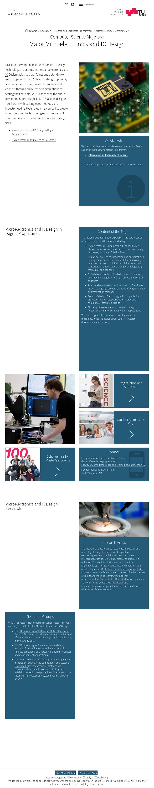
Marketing (101, 777)
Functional (74, 777)
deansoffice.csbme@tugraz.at (97, 461)
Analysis (88, 777)
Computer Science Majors (77, 37)
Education (45, 30)
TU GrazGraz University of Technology (24, 12)
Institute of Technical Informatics (122, 569)
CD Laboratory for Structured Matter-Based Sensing (39, 647)
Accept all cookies (65, 772)
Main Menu (87, 4)
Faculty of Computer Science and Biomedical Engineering (111, 464)
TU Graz (31, 30)
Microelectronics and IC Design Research (33, 139)
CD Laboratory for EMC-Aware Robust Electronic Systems (42, 632)
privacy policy (118, 780)
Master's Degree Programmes (111, 30)
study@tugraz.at (89, 473)
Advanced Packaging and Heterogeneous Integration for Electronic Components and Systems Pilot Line (42, 662)
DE (66, 4)
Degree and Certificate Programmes (73, 30)
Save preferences (88, 772)
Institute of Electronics (97, 548)
